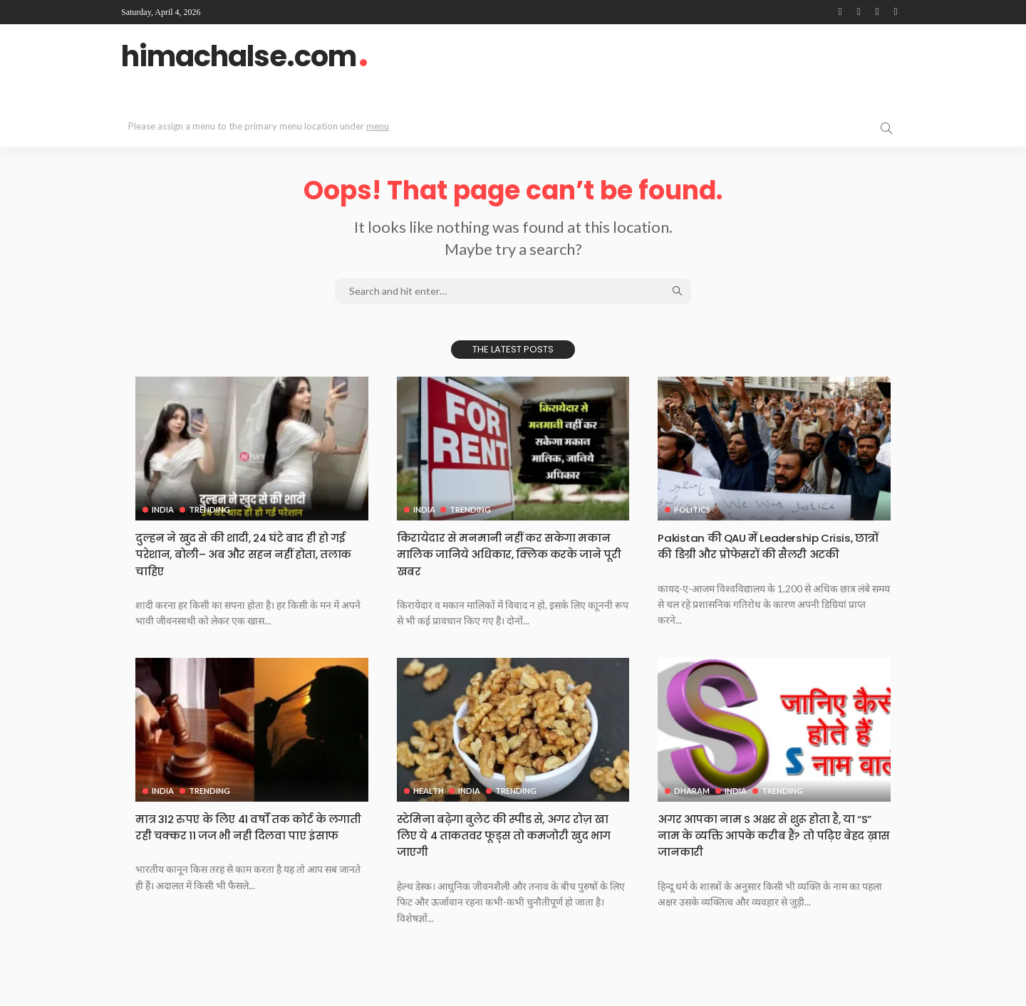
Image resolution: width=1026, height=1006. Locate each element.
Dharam (692, 806)
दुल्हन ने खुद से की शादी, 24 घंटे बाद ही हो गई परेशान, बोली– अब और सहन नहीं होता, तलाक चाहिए (248, 554)
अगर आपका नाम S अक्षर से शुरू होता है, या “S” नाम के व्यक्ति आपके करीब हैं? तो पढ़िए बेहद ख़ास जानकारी (773, 850)
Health (428, 806)
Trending (211, 509)
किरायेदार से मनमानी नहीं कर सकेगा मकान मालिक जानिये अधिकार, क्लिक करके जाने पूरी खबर (506, 554)
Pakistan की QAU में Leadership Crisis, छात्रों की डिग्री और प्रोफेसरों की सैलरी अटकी (766, 554)
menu (377, 126)
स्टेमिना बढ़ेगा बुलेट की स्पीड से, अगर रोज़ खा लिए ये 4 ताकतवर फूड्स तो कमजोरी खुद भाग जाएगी (511, 850)
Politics (692, 509)
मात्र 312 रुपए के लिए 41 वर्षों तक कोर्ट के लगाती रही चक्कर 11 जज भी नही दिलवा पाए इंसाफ (249, 850)
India (163, 509)
